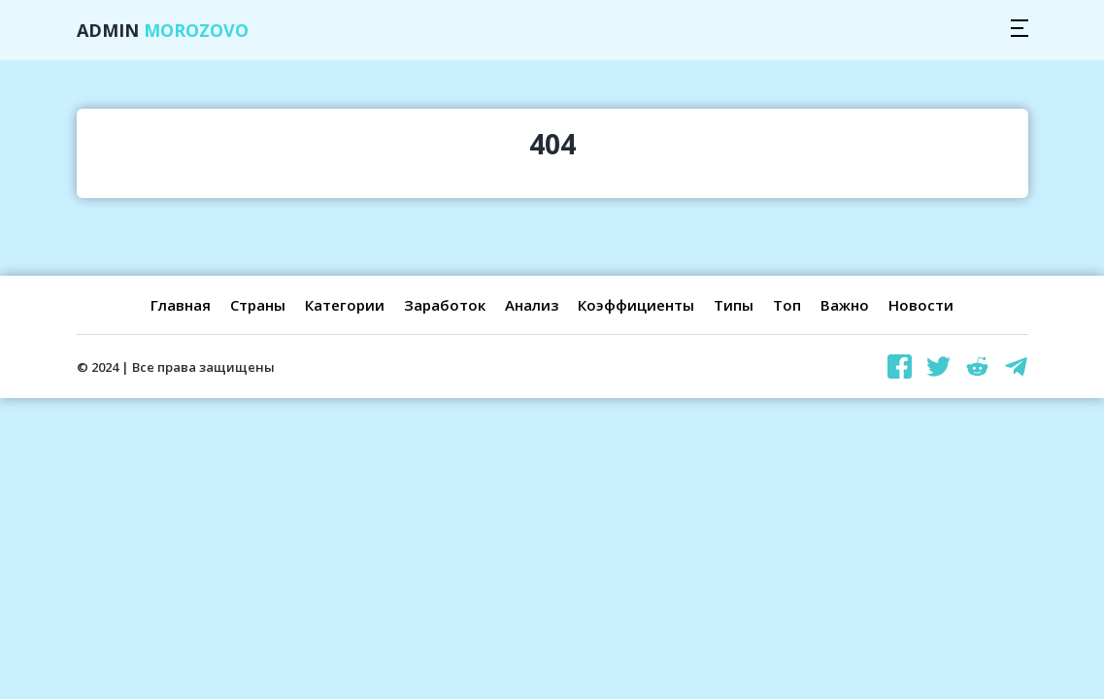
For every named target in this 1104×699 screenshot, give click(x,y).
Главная (181, 305)
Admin (163, 30)
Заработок (444, 305)
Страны (257, 305)
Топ (787, 305)
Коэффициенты (636, 305)
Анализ (531, 305)
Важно (844, 305)
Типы (733, 305)
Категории (345, 305)
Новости (920, 305)
